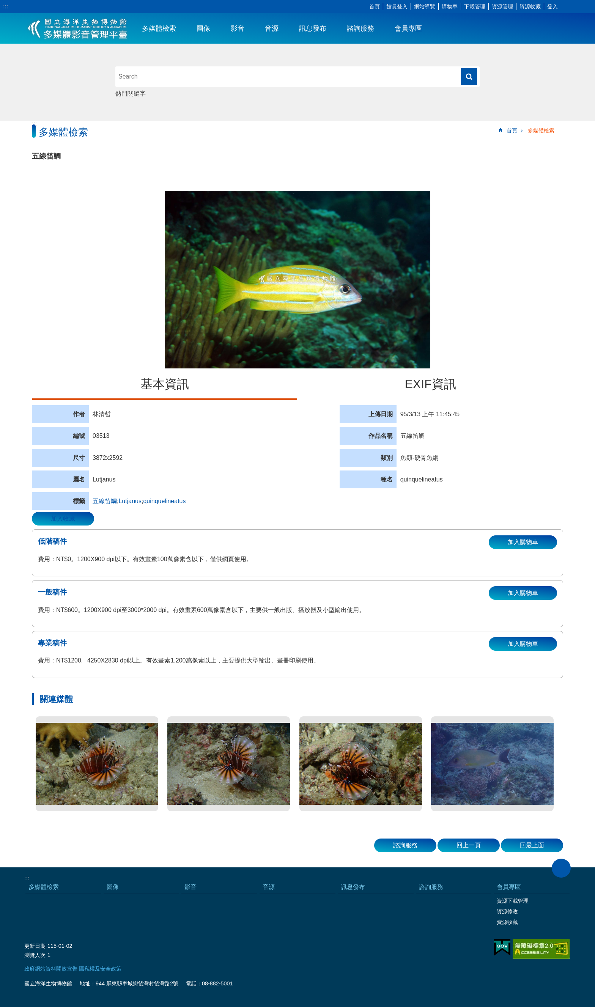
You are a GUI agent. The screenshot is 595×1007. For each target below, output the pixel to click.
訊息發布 (312, 28)
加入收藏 (63, 518)
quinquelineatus (164, 501)
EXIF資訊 (430, 384)
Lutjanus (130, 501)
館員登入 (397, 6)
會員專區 (408, 28)
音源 (272, 28)
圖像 (203, 28)
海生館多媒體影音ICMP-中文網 (78, 28)
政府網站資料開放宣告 (50, 969)
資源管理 (502, 6)
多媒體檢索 (159, 28)
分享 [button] (578, 7)
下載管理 (474, 6)
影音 (237, 28)
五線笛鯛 (105, 501)
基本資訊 (164, 384)
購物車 (450, 6)
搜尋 (469, 76)
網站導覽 (424, 6)
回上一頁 (468, 845)
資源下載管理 (513, 901)
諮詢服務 (360, 28)
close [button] (561, 868)
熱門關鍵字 (130, 93)
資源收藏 (530, 6)
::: (5, 6)
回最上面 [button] (532, 845)
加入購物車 (523, 542)
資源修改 (507, 911)
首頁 (374, 6)
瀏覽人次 (35, 955)
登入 (552, 6)
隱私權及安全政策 (100, 969)
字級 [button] (566, 7)
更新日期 (35, 946)
